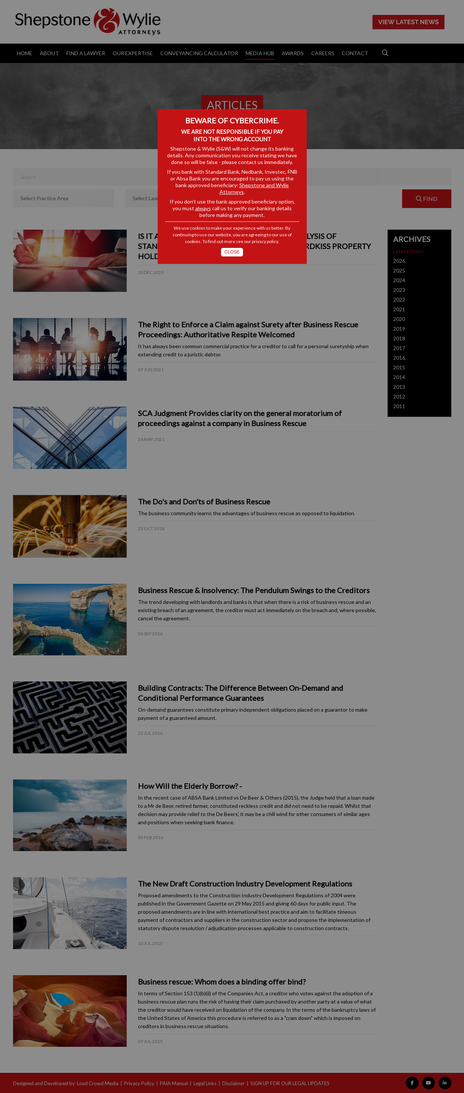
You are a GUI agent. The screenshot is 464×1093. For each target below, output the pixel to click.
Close (232, 252)
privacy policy (265, 241)
